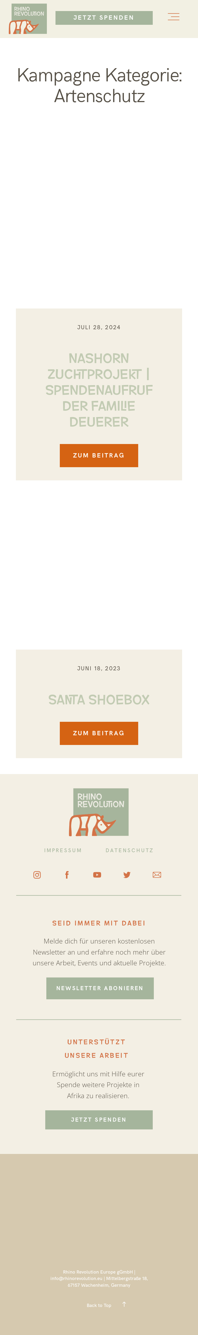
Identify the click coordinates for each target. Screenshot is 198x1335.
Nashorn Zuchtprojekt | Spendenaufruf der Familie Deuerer (99, 388)
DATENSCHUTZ (130, 850)
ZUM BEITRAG (99, 455)
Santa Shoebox (99, 698)
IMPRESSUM (63, 850)
